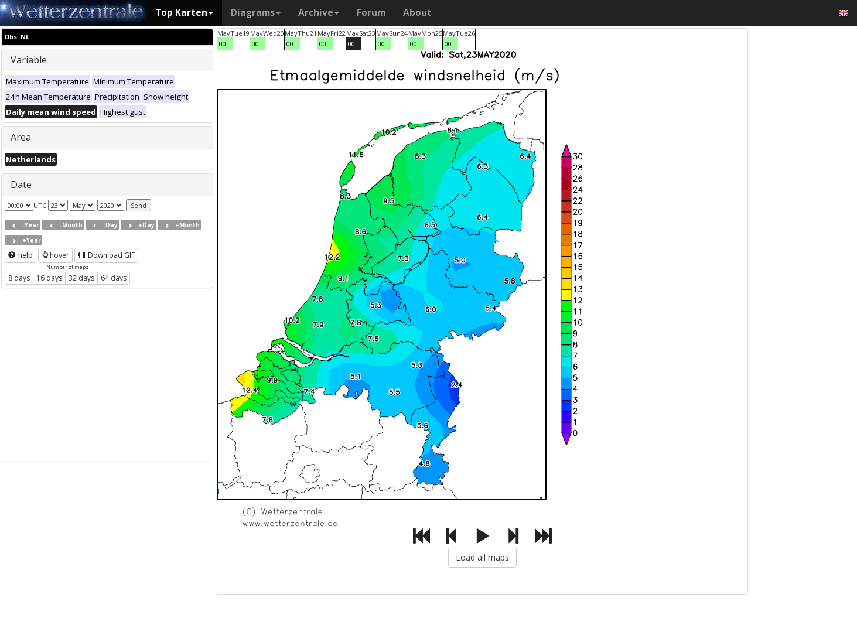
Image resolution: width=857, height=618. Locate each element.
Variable (29, 59)
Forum (371, 12)
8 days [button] (19, 278)
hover (55, 255)
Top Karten (184, 12)
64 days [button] (114, 278)
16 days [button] (49, 278)
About (417, 12)
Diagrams (256, 12)
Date (21, 184)
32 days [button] (81, 278)
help (20, 255)
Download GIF (106, 255)
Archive (318, 12)
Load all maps (482, 557)
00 (222, 43)
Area (21, 137)
